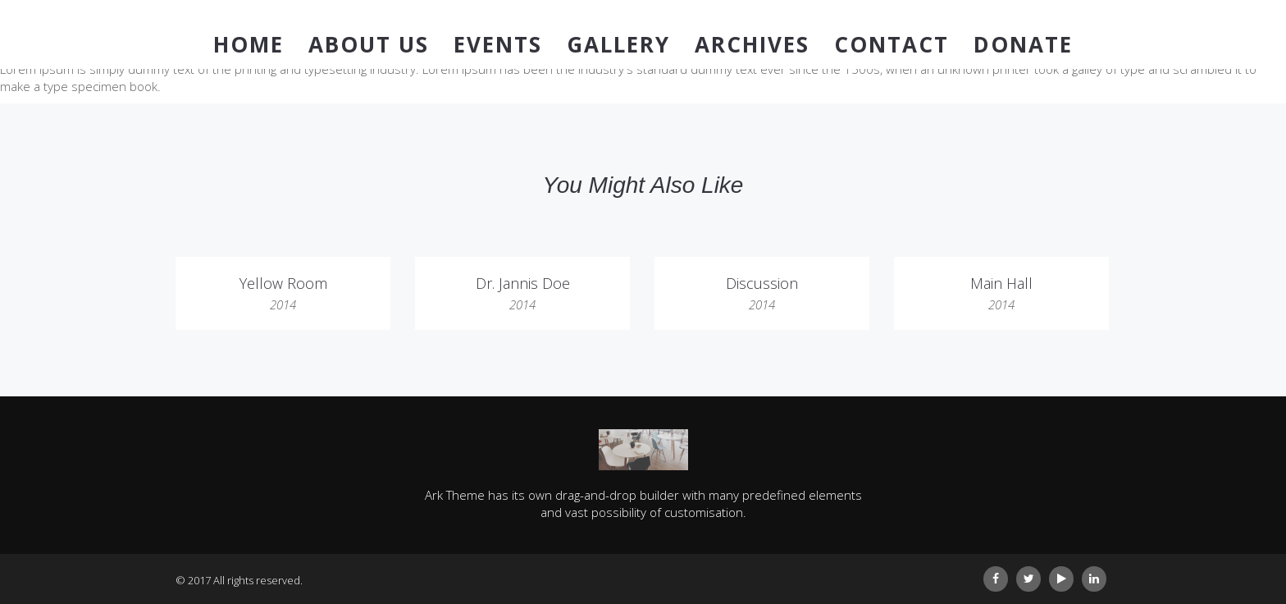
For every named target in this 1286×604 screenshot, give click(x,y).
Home (248, 44)
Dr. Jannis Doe (523, 283)
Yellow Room (283, 283)
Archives (752, 44)
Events (498, 44)
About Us (368, 44)
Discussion (762, 283)
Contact (891, 44)
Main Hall (1001, 283)
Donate (1023, 44)
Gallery (618, 44)
